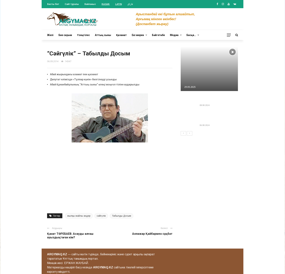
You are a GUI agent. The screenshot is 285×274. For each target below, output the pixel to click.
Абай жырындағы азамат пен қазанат (74, 74)
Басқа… (191, 35)
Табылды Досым (121, 215)
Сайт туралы (72, 4)
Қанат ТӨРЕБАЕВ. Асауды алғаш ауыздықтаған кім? (70, 235)
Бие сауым (65, 35)
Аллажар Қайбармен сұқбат (152, 233)
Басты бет (53, 4)
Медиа (174, 35)
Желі (50, 35)
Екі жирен (138, 35)
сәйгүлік (101, 215)
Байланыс (90, 4)
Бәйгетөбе (158, 35)
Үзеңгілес (83, 35)
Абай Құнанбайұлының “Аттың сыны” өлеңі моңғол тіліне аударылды (94, 84)
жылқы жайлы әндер (79, 215)
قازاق (130, 4)
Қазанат (121, 35)
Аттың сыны (103, 35)
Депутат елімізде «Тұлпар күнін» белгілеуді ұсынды (83, 79)
